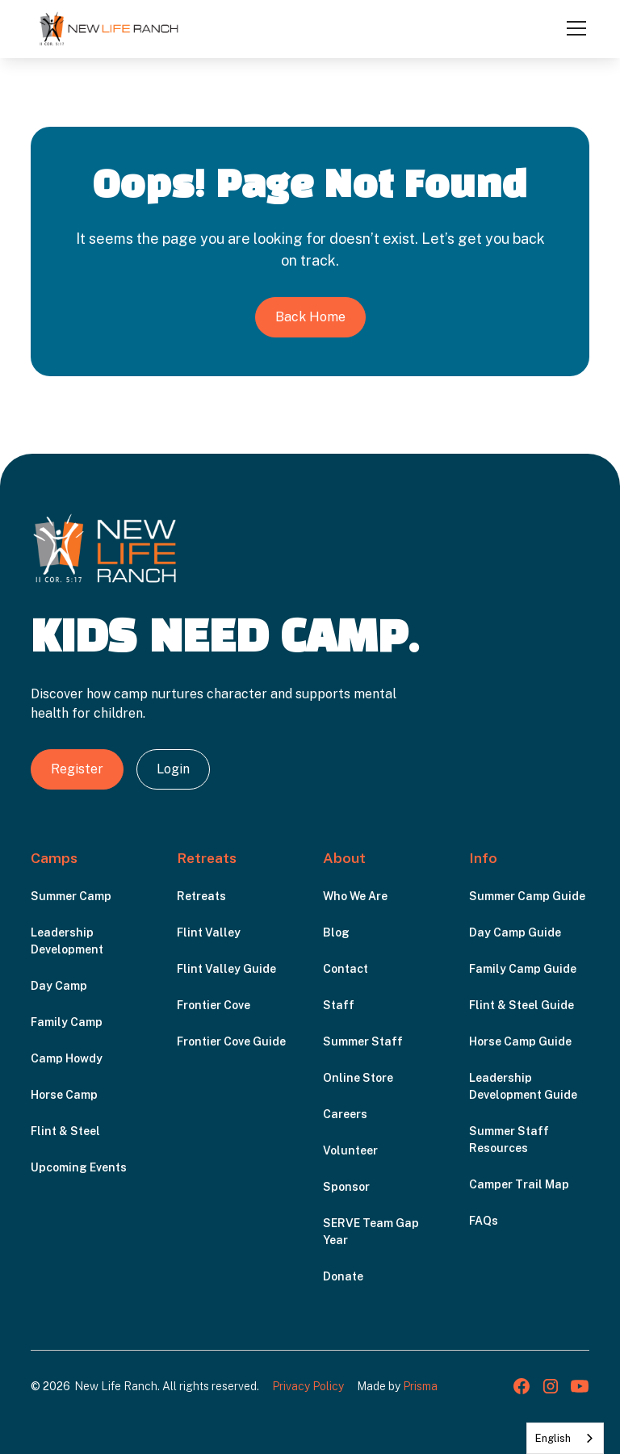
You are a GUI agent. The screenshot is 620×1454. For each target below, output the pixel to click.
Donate (343, 1276)
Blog (336, 932)
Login (173, 769)
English (553, 1438)
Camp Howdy (67, 1058)
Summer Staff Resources (509, 1139)
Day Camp (59, 985)
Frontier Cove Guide (231, 1041)
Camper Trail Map (519, 1184)
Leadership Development (67, 941)
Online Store (358, 1077)
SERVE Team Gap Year (371, 1232)
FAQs (483, 1220)
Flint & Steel (65, 1131)
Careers (345, 1114)
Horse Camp (64, 1094)
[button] (573, 28)
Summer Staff (363, 1041)
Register (77, 769)
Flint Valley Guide (226, 968)
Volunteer (350, 1150)
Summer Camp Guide (527, 896)
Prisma (420, 1386)
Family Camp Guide (522, 968)
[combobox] (565, 1438)
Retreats (201, 896)
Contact (345, 968)
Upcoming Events (79, 1167)
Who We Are (355, 896)
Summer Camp (71, 896)
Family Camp (67, 1022)
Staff (338, 1005)
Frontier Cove (213, 1005)
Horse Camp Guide (520, 1041)
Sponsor (346, 1186)
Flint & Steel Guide (521, 1005)
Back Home (310, 317)
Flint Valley (209, 932)
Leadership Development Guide (523, 1086)
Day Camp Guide (515, 932)
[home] (109, 28)
